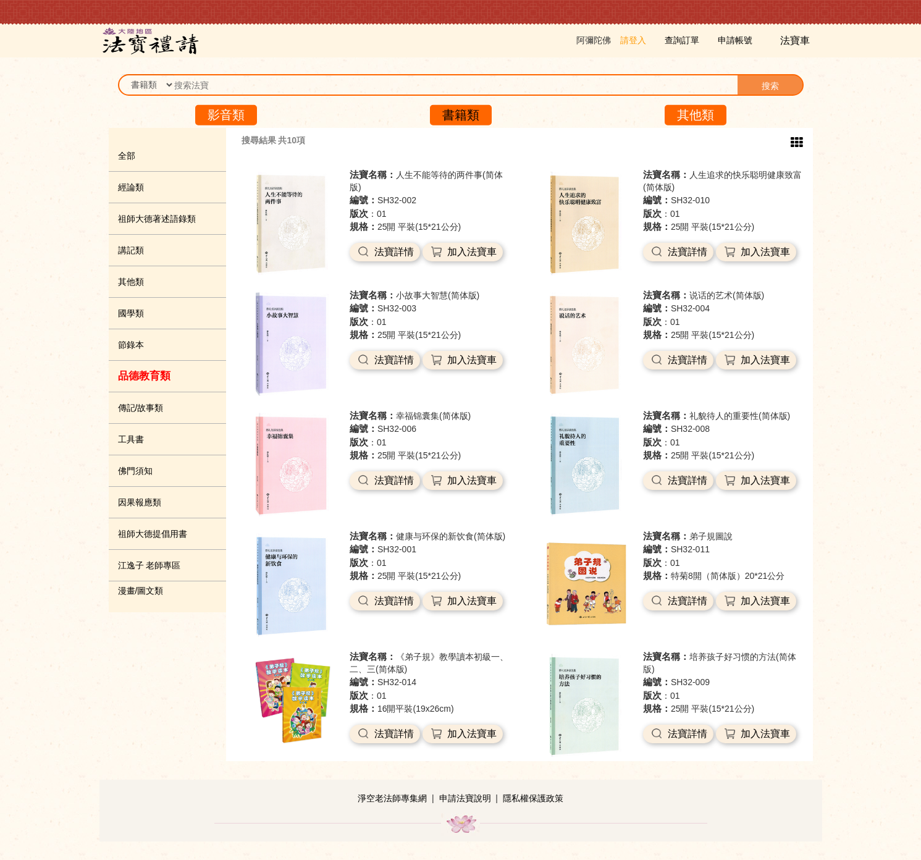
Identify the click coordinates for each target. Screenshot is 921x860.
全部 (126, 156)
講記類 (131, 250)
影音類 (226, 115)
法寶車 (796, 40)
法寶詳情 (394, 252)
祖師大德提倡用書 (152, 534)
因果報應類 (139, 502)
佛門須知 (135, 471)
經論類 (131, 187)
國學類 (131, 313)
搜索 (770, 86)
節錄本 (131, 345)
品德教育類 (144, 376)
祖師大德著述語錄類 (157, 219)
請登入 (633, 40)
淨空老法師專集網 (392, 798)
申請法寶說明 (465, 798)
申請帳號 (735, 40)
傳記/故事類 (141, 408)
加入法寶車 (472, 252)
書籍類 (460, 115)
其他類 (695, 115)
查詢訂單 (682, 40)
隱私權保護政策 (533, 798)
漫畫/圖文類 (141, 591)
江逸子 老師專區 (149, 565)
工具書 (131, 439)
